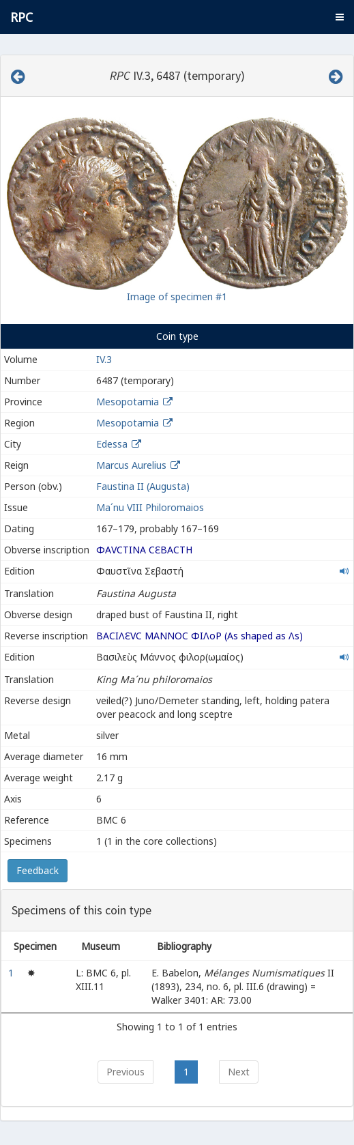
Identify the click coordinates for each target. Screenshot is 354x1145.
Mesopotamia (127, 401)
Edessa (112, 443)
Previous (125, 1071)
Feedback (37, 870)
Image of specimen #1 (177, 296)
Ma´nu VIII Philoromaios (150, 507)
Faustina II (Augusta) (143, 486)
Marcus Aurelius (131, 465)
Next (239, 1071)
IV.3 (104, 359)
